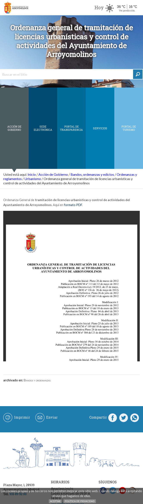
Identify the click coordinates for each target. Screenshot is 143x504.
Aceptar (55, 501)
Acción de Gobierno (14, 128)
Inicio (32, 174)
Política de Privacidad (79, 501)
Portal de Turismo (128, 128)
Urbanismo (32, 179)
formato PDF (73, 205)
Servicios (100, 128)
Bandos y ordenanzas (37, 380)
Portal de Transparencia (71, 128)
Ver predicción (127, 10)
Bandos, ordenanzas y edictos (92, 174)
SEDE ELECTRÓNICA (43, 128)
